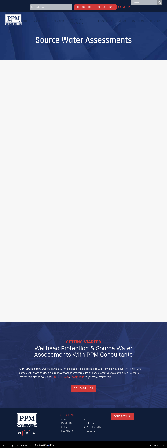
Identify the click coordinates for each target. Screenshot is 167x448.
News (86, 419)
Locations (67, 431)
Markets (66, 423)
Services (66, 427)
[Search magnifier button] (159, 2)
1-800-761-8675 (60, 377)
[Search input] (144, 2)
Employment (91, 423)
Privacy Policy (157, 445)
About (65, 419)
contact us (78, 377)
